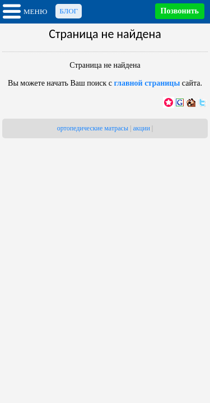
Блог (68, 11)
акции (141, 128)
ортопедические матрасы (92, 128)
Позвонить (180, 11)
